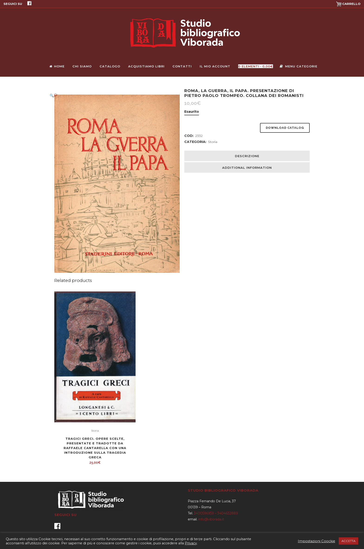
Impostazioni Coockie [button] (316, 541)
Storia (212, 142)
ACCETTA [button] (348, 541)
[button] (112, 95)
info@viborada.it (211, 519)
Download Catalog (285, 127)
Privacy (191, 543)
